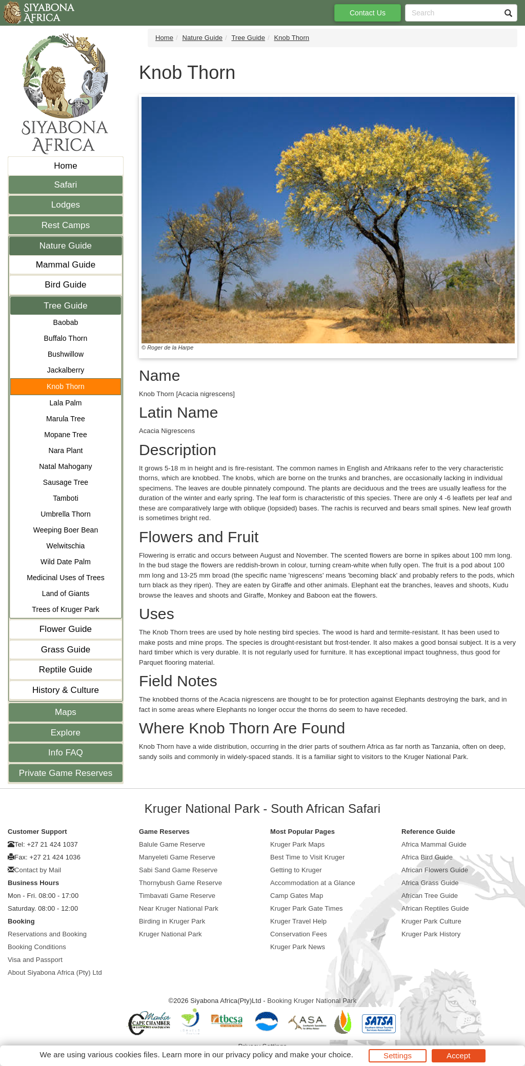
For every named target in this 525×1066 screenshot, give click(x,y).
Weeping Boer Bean (65, 530)
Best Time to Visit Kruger (307, 857)
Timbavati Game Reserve (177, 895)
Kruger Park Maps (297, 844)
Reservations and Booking (47, 934)
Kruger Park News (297, 947)
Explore (65, 732)
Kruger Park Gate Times (306, 908)
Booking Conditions (37, 947)
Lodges (65, 205)
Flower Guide (65, 629)
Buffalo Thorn (66, 338)
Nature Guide (65, 246)
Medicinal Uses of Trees (66, 577)
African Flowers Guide (434, 870)
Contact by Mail (37, 870)
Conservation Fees (298, 934)
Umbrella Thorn (66, 514)
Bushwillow (66, 354)
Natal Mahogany (65, 466)
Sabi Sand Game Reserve (178, 870)
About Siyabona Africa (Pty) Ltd (55, 972)
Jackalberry (66, 370)
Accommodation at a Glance (312, 883)
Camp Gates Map (296, 895)
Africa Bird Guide (427, 857)
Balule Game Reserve (172, 844)
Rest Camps (66, 225)
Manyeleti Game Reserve (177, 857)
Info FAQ (65, 752)
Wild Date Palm (66, 562)
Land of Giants (65, 593)
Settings (397, 1055)
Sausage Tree (65, 482)
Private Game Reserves (66, 773)
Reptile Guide (65, 669)
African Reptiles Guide (435, 908)
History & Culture (65, 690)
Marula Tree (65, 419)
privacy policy (249, 1054)
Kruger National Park (170, 934)
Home (65, 166)
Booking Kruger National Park (311, 1000)
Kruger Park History (430, 934)
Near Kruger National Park (178, 908)
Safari (65, 185)
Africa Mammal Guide (434, 844)
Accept (458, 1055)
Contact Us (368, 13)
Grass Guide (66, 649)
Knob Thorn (66, 386)
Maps (65, 712)
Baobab (65, 322)
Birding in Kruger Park (172, 921)
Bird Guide (65, 285)
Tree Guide (65, 306)
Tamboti (65, 498)
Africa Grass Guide (430, 883)
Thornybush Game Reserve (180, 883)
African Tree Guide (429, 895)
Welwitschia (66, 546)
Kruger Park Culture (431, 921)
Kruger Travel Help (298, 921)
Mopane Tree (65, 434)
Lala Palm (65, 403)
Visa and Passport (35, 959)
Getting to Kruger (296, 870)
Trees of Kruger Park (65, 609)
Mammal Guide (65, 265)
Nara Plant (65, 450)
